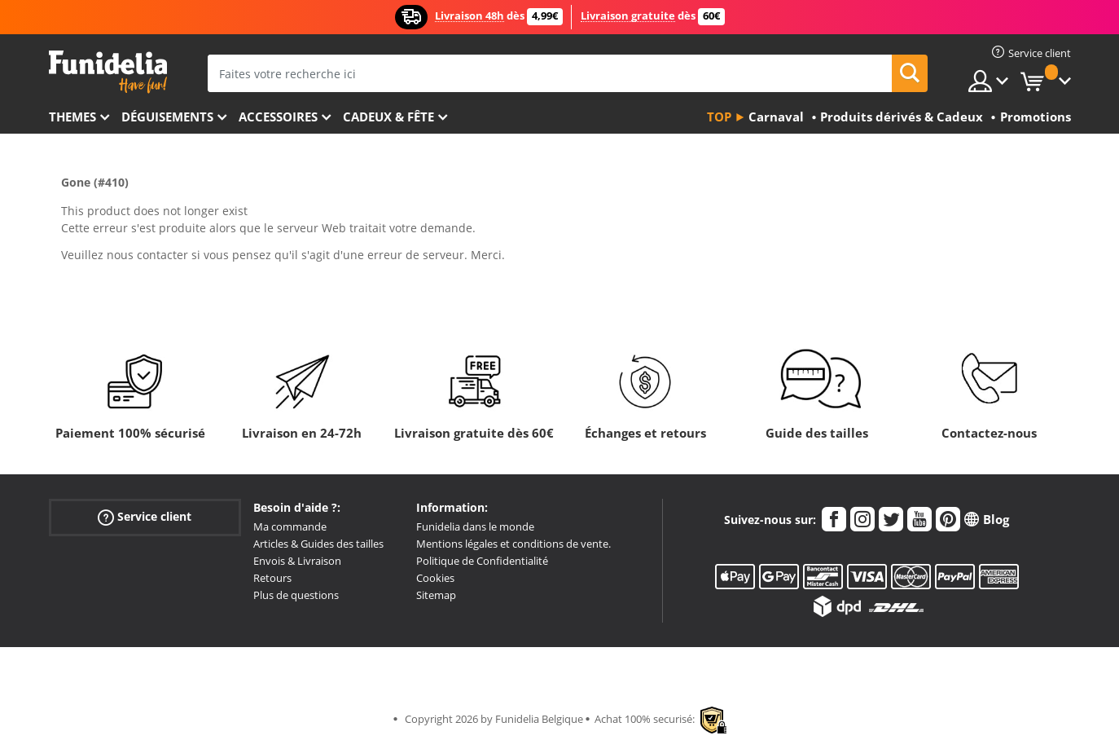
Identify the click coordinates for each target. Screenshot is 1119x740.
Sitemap (436, 595)
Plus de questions (296, 595)
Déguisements (167, 116)
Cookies (435, 577)
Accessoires (278, 116)
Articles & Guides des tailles (318, 543)
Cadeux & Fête (388, 116)
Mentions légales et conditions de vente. (513, 543)
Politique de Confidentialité (482, 560)
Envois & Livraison (297, 560)
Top (719, 116)
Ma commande (290, 526)
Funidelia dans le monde (475, 526)
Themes (72, 116)
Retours (272, 577)
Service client (144, 517)
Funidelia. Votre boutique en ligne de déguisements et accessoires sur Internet (108, 72)
